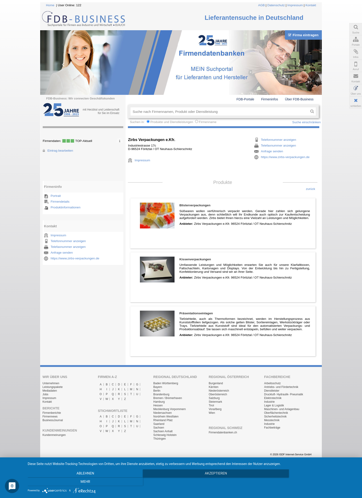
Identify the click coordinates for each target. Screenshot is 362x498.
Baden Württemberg (165, 383)
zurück (310, 189)
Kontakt (310, 5)
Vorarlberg (215, 409)
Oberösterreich (218, 394)
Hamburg (159, 401)
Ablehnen (77, 482)
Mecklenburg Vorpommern (169, 409)
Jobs (45, 394)
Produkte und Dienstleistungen (171, 122)
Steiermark (215, 401)
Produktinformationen (65, 207)
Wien (212, 412)
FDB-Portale (245, 99)
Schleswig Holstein (165, 435)
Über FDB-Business (299, 99)
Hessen (158, 405)
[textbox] (219, 111)
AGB (261, 5)
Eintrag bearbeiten (60, 150)
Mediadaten (49, 390)
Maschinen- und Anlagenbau (281, 409)
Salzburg (214, 398)
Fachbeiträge (272, 427)
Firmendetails (60, 201)
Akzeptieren (192, 482)
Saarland (158, 424)
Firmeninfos (269, 99)
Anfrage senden (62, 252)
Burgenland (216, 383)
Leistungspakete (52, 387)
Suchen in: (137, 122)
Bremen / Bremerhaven (167, 398)
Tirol (211, 405)
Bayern (157, 387)
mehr (308, 482)
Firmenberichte (51, 412)
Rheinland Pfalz (163, 420)
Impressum (295, 5)
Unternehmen (50, 383)
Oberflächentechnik (276, 412)
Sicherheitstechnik (275, 416)
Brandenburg (161, 394)
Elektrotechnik (272, 398)
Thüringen (159, 438)
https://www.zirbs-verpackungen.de (75, 258)
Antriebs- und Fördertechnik (281, 387)
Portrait (56, 196)
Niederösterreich (219, 390)
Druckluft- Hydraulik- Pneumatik (283, 394)
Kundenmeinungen (54, 435)
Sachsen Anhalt (162, 431)
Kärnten (213, 387)
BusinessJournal (52, 420)
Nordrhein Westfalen (165, 416)
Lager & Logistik (274, 405)
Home (50, 5)
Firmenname (207, 122)
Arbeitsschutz (272, 383)
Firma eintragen (303, 35)
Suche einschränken (306, 122)
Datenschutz (276, 5)
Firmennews (49, 416)
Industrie (269, 401)
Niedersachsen (162, 412)
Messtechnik (272, 420)
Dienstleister (271, 390)
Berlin (156, 390)
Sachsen (158, 427)
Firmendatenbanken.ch (223, 432)
